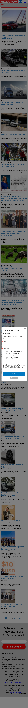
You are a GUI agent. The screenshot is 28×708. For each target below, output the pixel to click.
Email (4, 341)
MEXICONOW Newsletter (12, 361)
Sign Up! (14, 373)
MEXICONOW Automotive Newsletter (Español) (12, 357)
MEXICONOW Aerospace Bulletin (14, 351)
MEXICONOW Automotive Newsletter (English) (12, 354)
